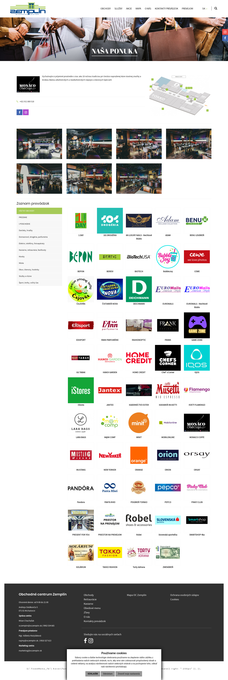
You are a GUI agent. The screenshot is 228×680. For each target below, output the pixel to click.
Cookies (174, 599)
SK (204, 8)
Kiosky (22, 256)
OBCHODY (105, 8)
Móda (21, 263)
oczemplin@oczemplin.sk (30, 625)
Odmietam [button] (108, 674)
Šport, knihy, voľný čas (28, 282)
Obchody (89, 595)
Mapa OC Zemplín (136, 595)
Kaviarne (88, 603)
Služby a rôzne (25, 276)
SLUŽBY (118, 8)
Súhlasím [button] (93, 674)
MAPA (138, 8)
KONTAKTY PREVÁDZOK (166, 8)
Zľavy (87, 612)
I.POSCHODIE (24, 224)
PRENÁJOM (187, 8)
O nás (87, 616)
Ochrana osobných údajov (184, 595)
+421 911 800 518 (26, 101)
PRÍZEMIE (23, 217)
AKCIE (129, 8)
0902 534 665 (48, 625)
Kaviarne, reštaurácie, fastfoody (32, 250)
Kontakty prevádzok (95, 620)
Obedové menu (92, 607)
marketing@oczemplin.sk (30, 650)
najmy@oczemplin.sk (28, 640)
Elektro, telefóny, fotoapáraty (31, 243)
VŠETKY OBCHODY (26, 211)
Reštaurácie (90, 599)
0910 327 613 (45, 640)
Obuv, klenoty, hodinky (29, 269)
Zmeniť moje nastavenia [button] (129, 674)
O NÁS (148, 8)
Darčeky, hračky (26, 230)
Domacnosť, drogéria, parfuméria (33, 237)
